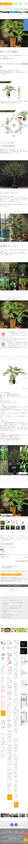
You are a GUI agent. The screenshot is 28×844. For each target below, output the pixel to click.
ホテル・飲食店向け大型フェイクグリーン (11, 615)
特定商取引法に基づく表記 (14, 838)
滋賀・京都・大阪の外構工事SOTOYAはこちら (23, 661)
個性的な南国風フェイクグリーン (17, 608)
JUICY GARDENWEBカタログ (23, 673)
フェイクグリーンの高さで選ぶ (16, 602)
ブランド (3, 606)
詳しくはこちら (3, 713)
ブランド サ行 (9, 606)
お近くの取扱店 (23, 651)
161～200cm (5, 603)
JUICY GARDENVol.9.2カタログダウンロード (23, 684)
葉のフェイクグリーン (14, 600)
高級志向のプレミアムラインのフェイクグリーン (12, 611)
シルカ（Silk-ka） (18, 606)
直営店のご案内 (23, 644)
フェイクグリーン (5, 598)
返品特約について (14, 589)
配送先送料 (3, 554)
